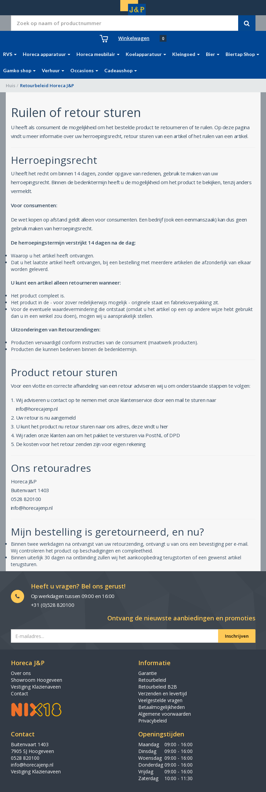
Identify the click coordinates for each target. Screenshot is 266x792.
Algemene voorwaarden (164, 714)
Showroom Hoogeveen (36, 680)
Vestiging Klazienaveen (36, 686)
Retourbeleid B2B (157, 686)
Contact (19, 693)
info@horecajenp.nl (32, 764)
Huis (10, 85)
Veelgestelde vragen (160, 700)
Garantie (147, 673)
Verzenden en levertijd (162, 693)
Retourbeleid (152, 680)
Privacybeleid (152, 720)
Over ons (21, 673)
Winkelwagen (133, 38)
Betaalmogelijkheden (161, 707)
